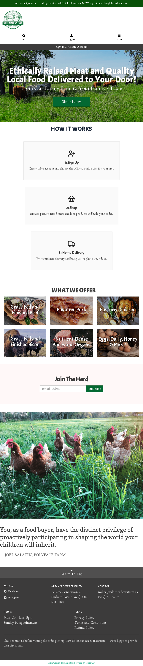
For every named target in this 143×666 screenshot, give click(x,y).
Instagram (11, 597)
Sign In (71, 38)
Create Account (77, 47)
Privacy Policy (84, 617)
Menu (119, 38)
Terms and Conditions (90, 623)
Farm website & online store (61, 662)
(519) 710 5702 (108, 597)
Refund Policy (84, 628)
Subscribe (95, 389)
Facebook (11, 591)
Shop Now (71, 101)
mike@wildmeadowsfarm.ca (118, 592)
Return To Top (71, 572)
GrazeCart (90, 662)
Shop (23, 38)
